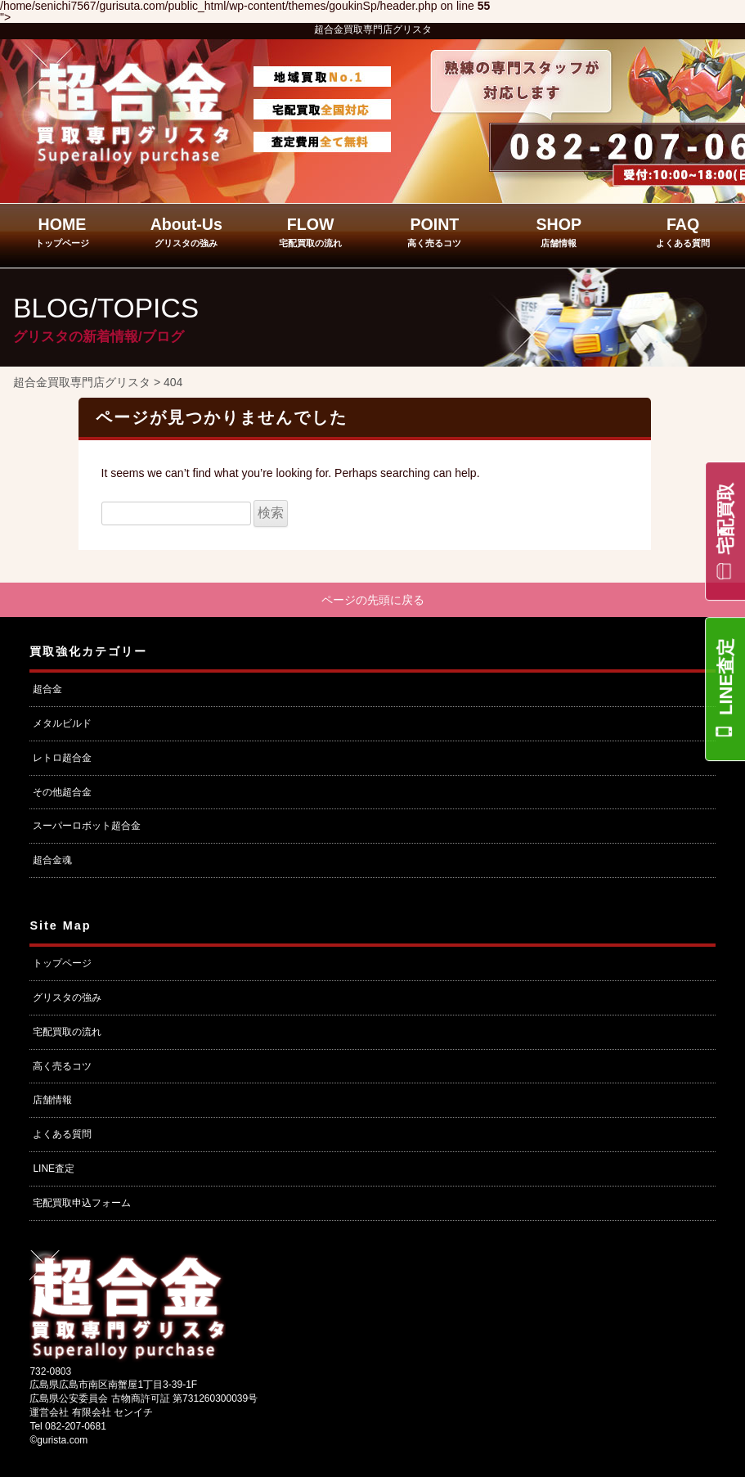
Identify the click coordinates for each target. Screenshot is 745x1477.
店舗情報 (52, 1099)
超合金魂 (52, 860)
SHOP (558, 231)
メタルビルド (62, 723)
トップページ (62, 963)
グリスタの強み (67, 997)
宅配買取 (726, 519)
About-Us (186, 231)
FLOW (310, 231)
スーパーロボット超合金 (87, 825)
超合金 (47, 689)
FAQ (683, 231)
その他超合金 (62, 792)
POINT (434, 231)
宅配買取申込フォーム (82, 1203)
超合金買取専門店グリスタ (373, 29)
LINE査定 (726, 676)
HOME (62, 231)
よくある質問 (62, 1134)
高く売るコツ (62, 1066)
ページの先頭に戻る (372, 599)
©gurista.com (58, 1440)
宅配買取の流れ (67, 1032)
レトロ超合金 (62, 757)
